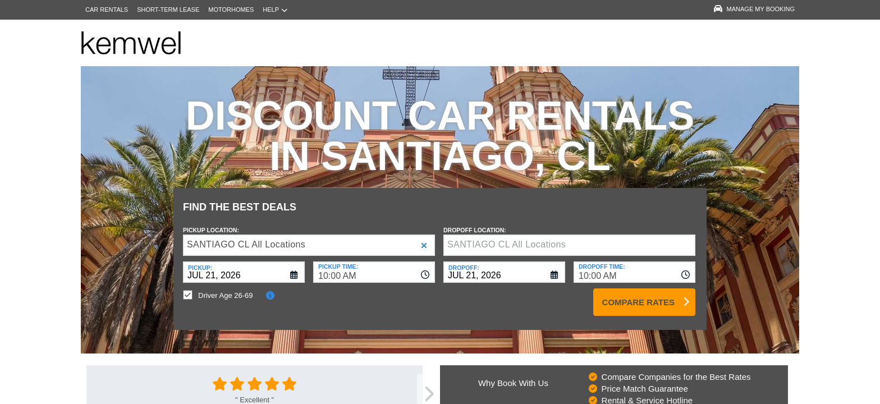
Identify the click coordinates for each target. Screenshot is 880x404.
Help (275, 9)
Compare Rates (638, 294)
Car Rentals (106, 9)
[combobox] (374, 263)
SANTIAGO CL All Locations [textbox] (246, 236)
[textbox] (569, 236)
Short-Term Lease (168, 9)
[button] (424, 237)
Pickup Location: (211, 221)
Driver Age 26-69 (225, 287)
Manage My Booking (754, 9)
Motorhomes (231, 9)
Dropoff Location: (474, 221)
